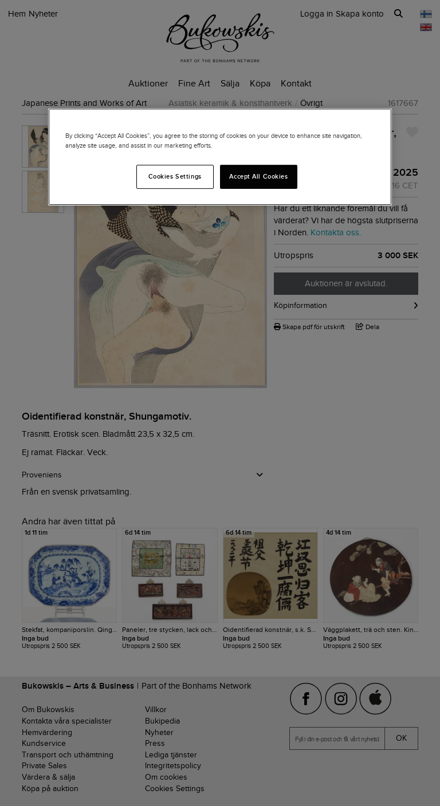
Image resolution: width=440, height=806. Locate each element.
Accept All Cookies (258, 176)
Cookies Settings (175, 176)
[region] (220, 157)
